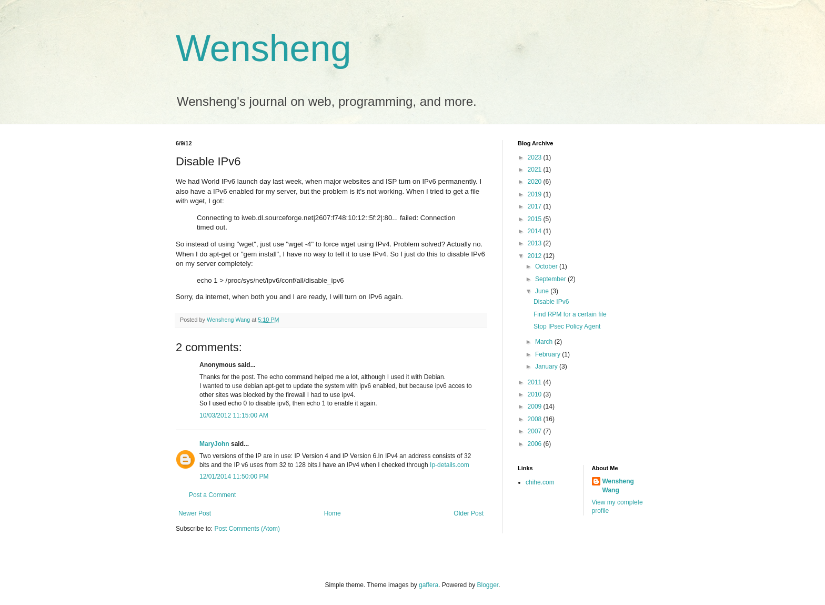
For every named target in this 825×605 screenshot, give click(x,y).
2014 (536, 231)
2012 (536, 256)
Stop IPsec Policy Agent (567, 326)
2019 (536, 194)
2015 (536, 219)
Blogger (488, 585)
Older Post (469, 513)
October (547, 266)
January (547, 366)
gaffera (428, 585)
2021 (536, 169)
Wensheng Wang (618, 486)
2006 (536, 444)
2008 (536, 419)
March (545, 341)
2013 (536, 243)
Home (332, 513)
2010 (536, 394)
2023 (536, 157)
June (542, 291)
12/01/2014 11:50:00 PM (233, 476)
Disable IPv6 (551, 301)
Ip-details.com (449, 465)
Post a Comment (212, 495)
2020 (536, 181)
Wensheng (263, 48)
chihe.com (540, 482)
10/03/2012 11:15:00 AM (233, 415)
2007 (536, 431)
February (548, 354)
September (551, 279)
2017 (536, 206)
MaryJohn (214, 444)
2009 (536, 406)
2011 (536, 382)
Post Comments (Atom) (247, 528)
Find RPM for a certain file (570, 314)
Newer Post (194, 513)
